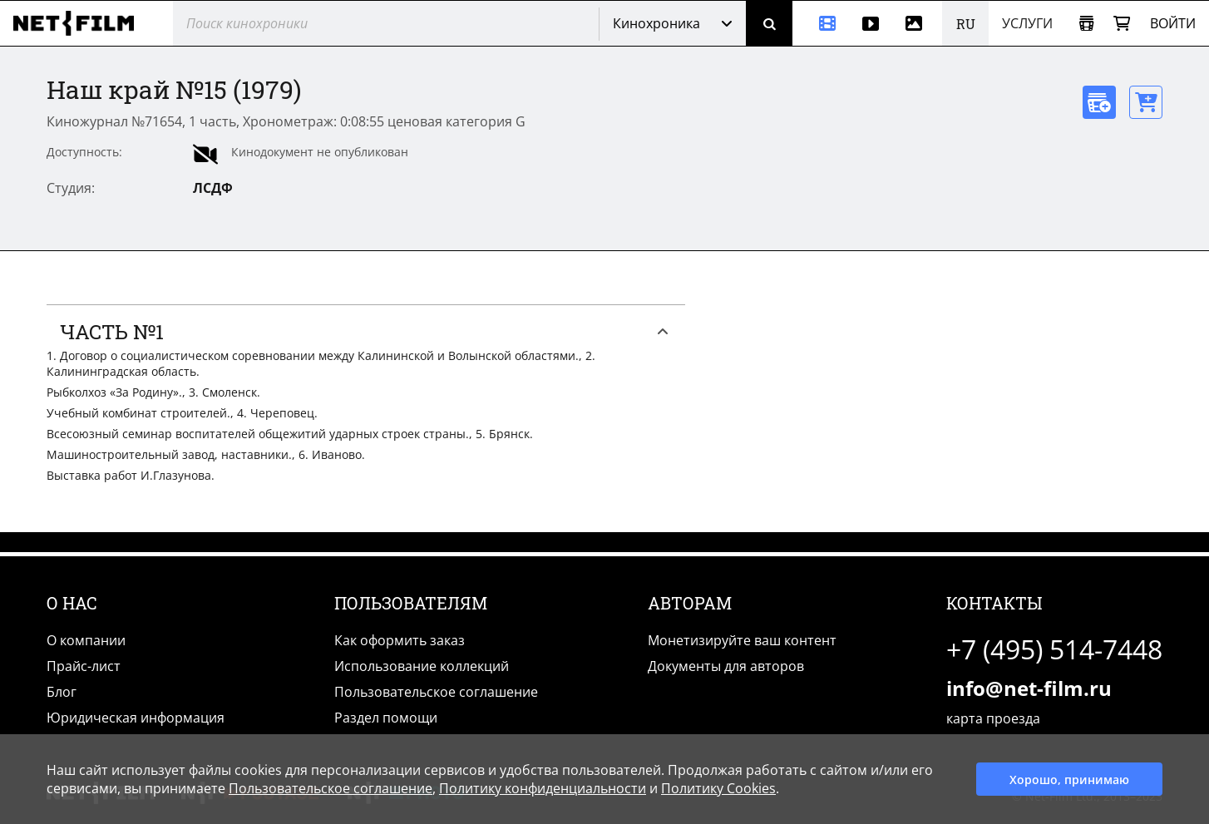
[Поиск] (769, 23)
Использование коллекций (421, 666)
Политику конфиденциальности (542, 788)
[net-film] (79, 23)
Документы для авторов (726, 666)
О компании (86, 640)
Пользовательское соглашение (436, 692)
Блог (61, 692)
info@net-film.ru (1029, 688)
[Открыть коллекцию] (1086, 24)
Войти (1173, 23)
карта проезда (993, 718)
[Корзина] (1121, 24)
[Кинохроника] (820, 23)
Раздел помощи (385, 717)
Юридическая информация (136, 717)
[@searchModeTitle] (379, 23)
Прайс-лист (84, 666)
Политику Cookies (718, 788)
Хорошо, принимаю (1069, 779)
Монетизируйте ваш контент (742, 640)
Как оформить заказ (399, 640)
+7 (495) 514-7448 (1054, 649)
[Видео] (870, 23)
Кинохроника (656, 23)
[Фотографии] (917, 23)
